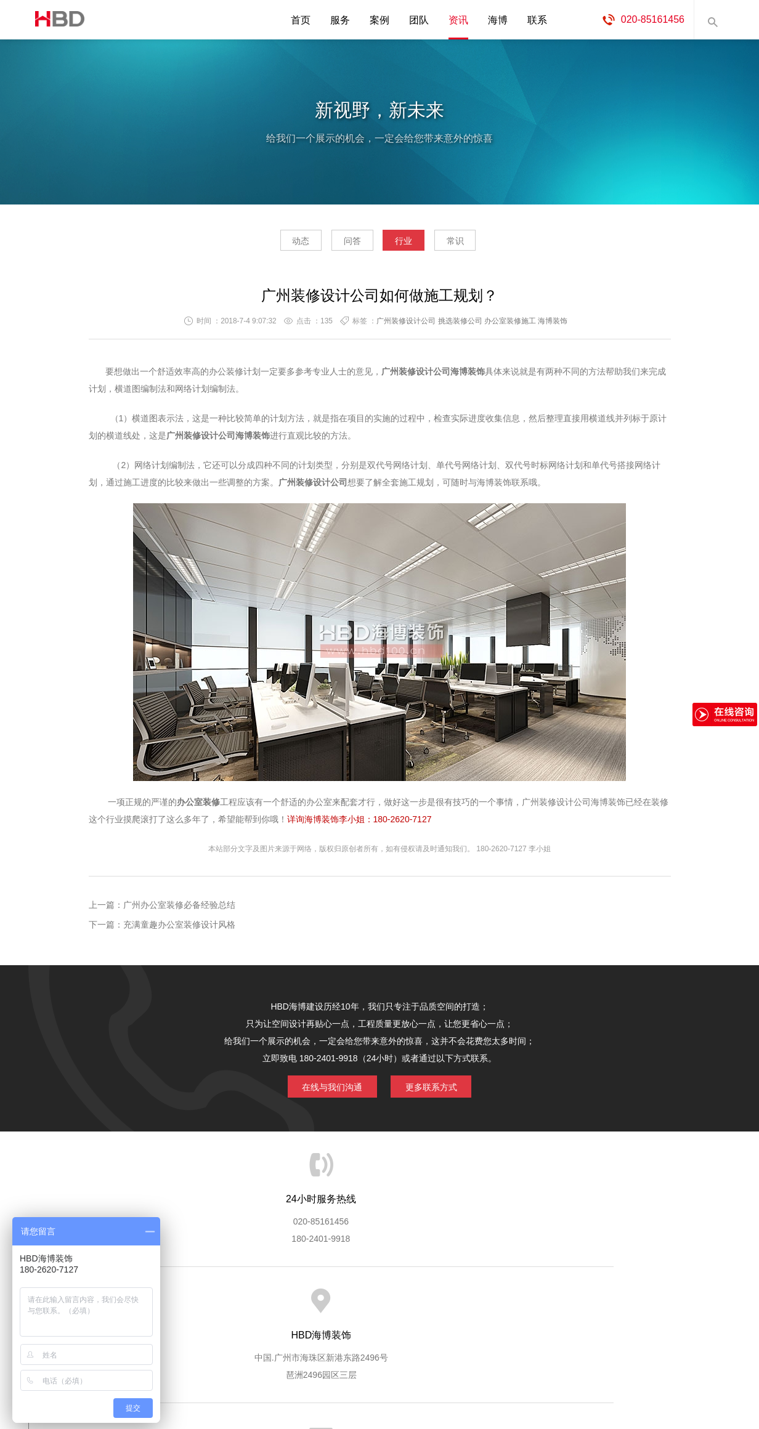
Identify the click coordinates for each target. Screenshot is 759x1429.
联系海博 (581, 1303)
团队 (419, 20)
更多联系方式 (438, 1088)
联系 (537, 20)
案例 (379, 20)
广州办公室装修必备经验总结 (179, 908)
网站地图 (632, 1303)
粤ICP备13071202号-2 (379, 1383)
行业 (412, 244)
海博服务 (226, 1303)
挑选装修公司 (460, 324)
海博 (498, 20)
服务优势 (276, 1303)
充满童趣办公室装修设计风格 (179, 928)
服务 (340, 20)
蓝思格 (490, 1366)
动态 (274, 244)
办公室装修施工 (510, 324)
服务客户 (378, 1303)
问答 (343, 244)
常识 (481, 244)
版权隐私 (480, 1303)
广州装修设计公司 (406, 324)
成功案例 (429, 1303)
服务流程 (327, 1303)
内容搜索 (712, 19)
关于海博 (175, 1303)
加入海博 (531, 1303)
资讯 (458, 20)
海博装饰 (56, 19)
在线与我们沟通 (325, 1088)
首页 (300, 20)
